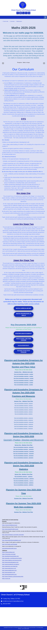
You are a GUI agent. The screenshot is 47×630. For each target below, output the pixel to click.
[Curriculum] (12, 21)
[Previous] (3, 63)
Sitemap (19, 628)
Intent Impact (23, 333)
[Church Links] (5, 21)
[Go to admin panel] (25, 628)
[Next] (44, 63)
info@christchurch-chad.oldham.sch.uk (13, 601)
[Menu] (45, 17)
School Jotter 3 (33, 627)
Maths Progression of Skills (23, 314)
